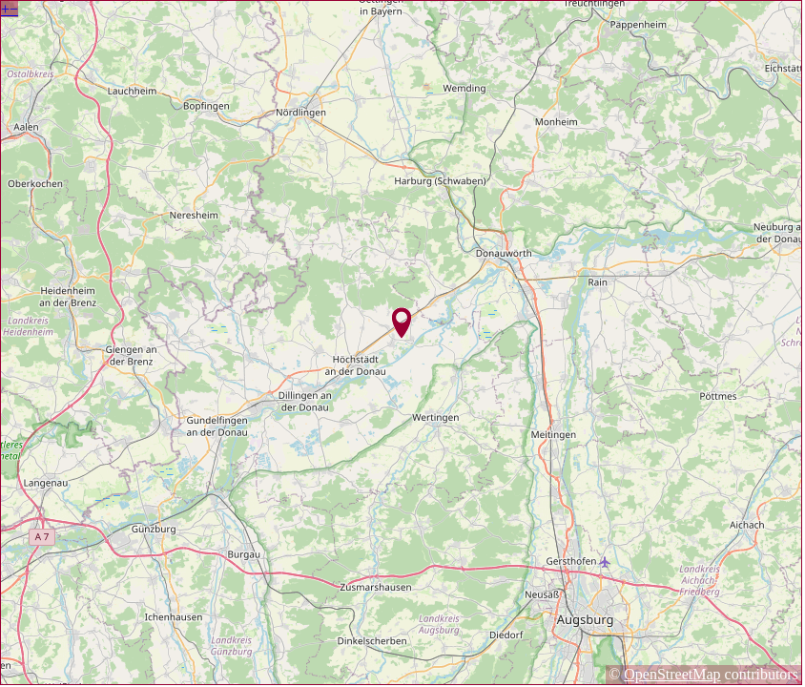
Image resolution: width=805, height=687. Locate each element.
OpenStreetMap (672, 674)
